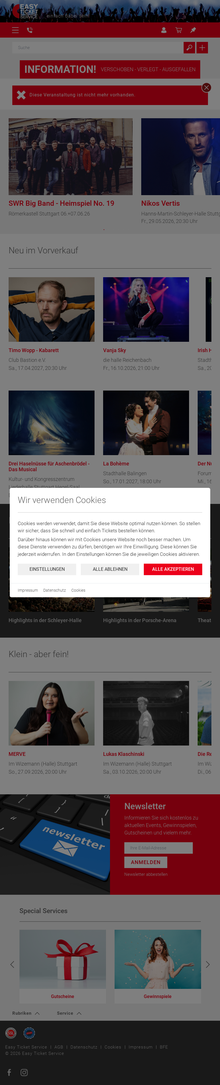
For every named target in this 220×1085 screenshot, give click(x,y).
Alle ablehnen (110, 569)
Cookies (78, 590)
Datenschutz (54, 590)
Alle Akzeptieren (173, 569)
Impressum (28, 590)
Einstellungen (47, 569)
